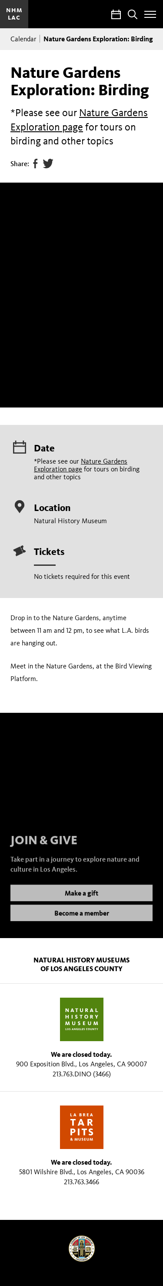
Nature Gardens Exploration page (80, 465)
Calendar (23, 39)
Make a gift (81, 901)
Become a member (81, 921)
